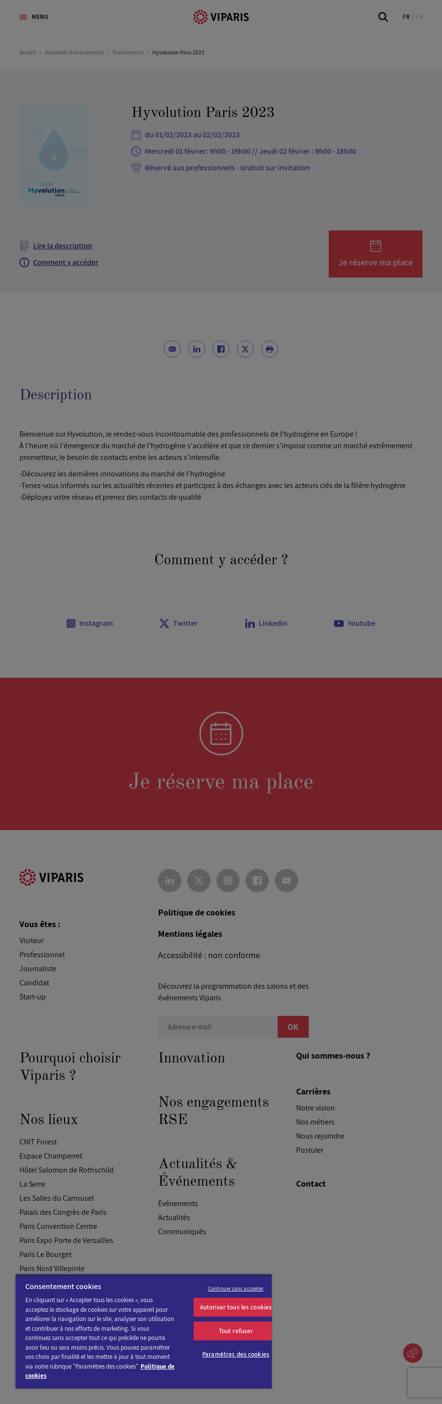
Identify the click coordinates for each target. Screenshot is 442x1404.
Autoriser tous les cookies (236, 1307)
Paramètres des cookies (235, 1354)
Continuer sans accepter (236, 1288)
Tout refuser (236, 1331)
